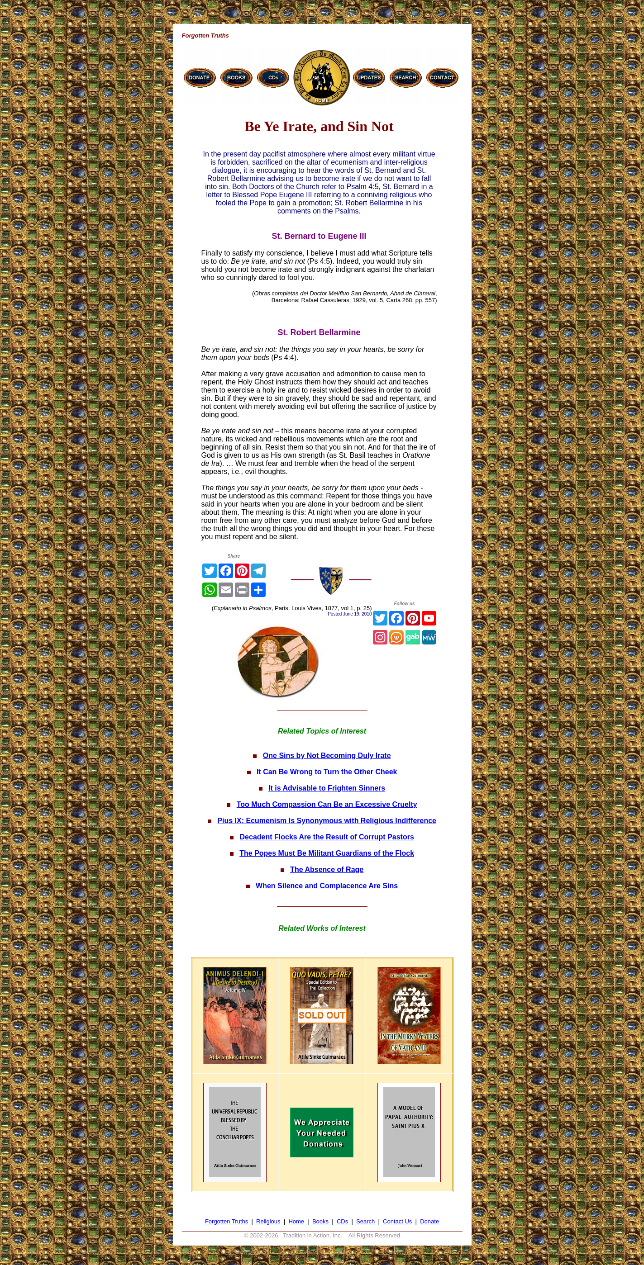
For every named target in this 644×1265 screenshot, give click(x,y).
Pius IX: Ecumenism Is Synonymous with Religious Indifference (326, 820)
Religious (268, 1221)
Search (365, 1221)
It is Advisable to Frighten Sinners (326, 788)
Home (296, 1221)
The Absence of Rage (326, 869)
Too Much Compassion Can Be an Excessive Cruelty (327, 804)
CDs (342, 1221)
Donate (429, 1221)
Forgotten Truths (226, 1221)
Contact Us (397, 1221)
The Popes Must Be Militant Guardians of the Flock (326, 853)
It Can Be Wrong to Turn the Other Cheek (327, 772)
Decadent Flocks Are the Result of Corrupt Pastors (327, 837)
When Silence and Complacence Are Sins (327, 886)
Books (320, 1221)
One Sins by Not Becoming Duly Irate (327, 755)
